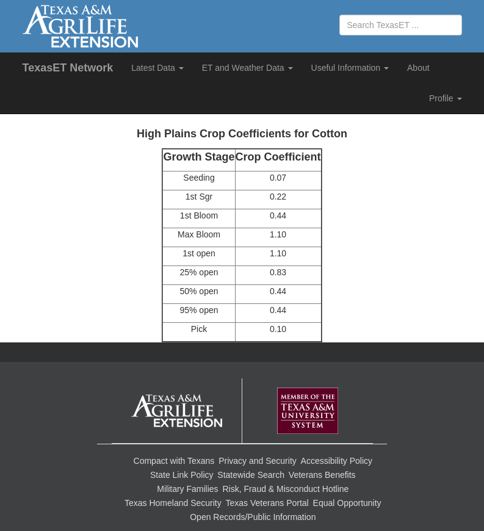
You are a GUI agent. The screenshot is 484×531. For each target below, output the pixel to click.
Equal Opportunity (347, 503)
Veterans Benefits (322, 475)
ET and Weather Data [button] (247, 68)
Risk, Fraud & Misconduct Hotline (285, 489)
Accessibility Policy (336, 461)
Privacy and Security (258, 461)
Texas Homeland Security (173, 503)
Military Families (187, 489)
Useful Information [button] (350, 68)
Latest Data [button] (157, 68)
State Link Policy (182, 475)
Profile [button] (445, 98)
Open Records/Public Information (253, 517)
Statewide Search (250, 475)
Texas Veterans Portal (267, 503)
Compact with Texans (174, 461)
